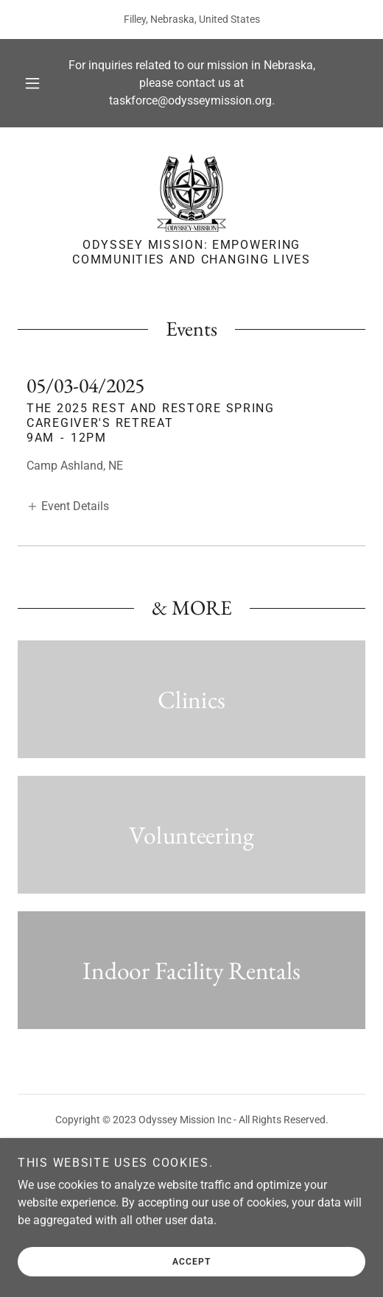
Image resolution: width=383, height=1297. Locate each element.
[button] (33, 83)
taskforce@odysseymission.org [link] (190, 100)
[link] (192, 191)
